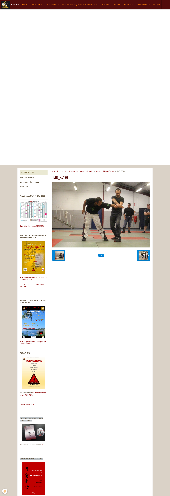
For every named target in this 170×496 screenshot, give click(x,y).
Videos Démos (142, 5)
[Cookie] (5, 491)
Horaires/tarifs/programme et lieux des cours (79, 5)
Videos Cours (128, 5)
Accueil (24, 5)
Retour (101, 255)
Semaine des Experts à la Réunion (81, 171)
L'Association (36, 5)
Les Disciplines (51, 5)
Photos (63, 171)
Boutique (156, 5)
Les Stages (105, 5)
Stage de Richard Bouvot (105, 171)
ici (42, 445)
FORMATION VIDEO (27, 404)
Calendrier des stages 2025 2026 (32, 226)
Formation (116, 5)
